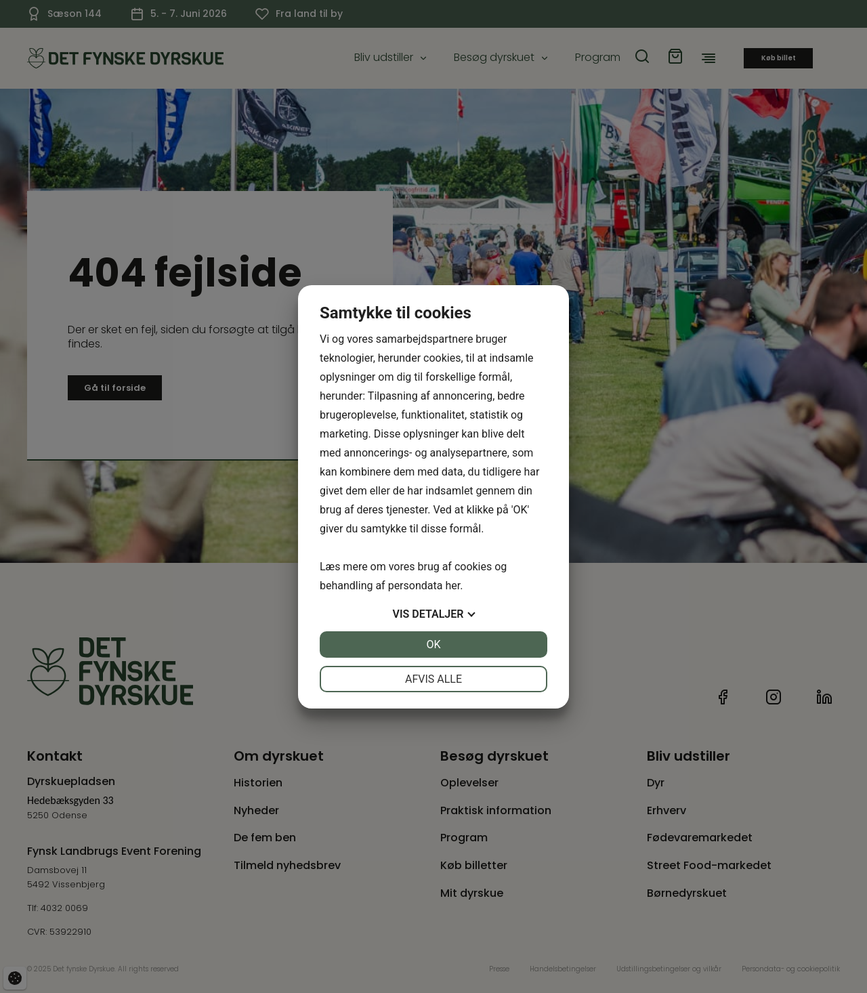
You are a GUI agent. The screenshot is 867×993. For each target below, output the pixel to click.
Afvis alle (433, 679)
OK (433, 644)
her (452, 585)
